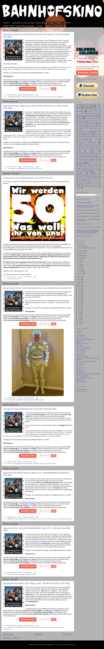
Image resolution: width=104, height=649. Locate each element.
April (80, 267)
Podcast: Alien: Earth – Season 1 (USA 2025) (88, 227)
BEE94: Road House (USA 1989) (84, 224)
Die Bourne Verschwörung (48, 436)
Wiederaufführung (81, 382)
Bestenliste (98, 118)
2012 (17, 519)
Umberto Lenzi (94, 181)
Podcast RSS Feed (81, 391)
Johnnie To (87, 149)
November (82, 250)
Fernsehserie (88, 135)
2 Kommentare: (27, 461)
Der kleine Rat (86, 128)
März (80, 269)
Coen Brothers (20, 168)
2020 (79, 286)
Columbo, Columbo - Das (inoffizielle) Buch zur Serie (18, 26)
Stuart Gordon (68, 519)
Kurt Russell (96, 153)
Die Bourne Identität (28, 436)
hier (28, 427)
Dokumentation (80, 131)
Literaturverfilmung (87, 156)
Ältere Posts (67, 634)
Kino (37, 400)
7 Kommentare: (27, 277)
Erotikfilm (81, 133)
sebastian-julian (59, 644)
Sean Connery (79, 172)
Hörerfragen (79, 144)
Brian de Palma (94, 122)
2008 (79, 314)
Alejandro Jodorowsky (93, 111)
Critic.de (78, 333)
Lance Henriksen (91, 154)
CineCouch (79, 331)
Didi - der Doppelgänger (42, 543)
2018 (79, 291)
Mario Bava (85, 158)
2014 (79, 300)
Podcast (42, 96)
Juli (80, 260)
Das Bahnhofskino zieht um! (84, 202)
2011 (79, 307)
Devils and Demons (81, 337)
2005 (79, 321)
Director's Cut (28, 168)
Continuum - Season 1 (32, 137)
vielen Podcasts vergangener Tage (48, 302)
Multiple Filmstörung (81, 356)
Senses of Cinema (81, 367)
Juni (80, 262)
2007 (79, 317)
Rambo (78, 165)
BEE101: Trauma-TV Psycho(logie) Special (87, 210)
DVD (99, 123)
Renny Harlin (93, 165)
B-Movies (18, 96)
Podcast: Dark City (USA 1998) (84, 236)
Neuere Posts (8, 634)
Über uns (39, 26)
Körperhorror (55, 519)
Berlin (17, 574)
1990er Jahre (11, 400)
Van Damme (95, 183)
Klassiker (78, 151)
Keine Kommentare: (28, 95)
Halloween (78, 141)
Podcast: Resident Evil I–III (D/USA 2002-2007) (88, 216)
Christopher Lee (80, 123)
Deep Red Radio (80, 335)
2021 (79, 284)
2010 (79, 310)
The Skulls (48, 135)
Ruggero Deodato (80, 168)
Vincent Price (92, 185)
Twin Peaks (84, 181)
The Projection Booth (82, 376)
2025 (79, 243)
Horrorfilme (47, 519)
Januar (81, 274)
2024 (79, 277)
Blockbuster (27, 400)
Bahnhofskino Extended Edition (88, 117)
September (82, 255)
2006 (79, 319)
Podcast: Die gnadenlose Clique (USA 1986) (88, 213)
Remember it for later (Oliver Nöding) (86, 361)
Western (87, 186)
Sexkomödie (79, 173)
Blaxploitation (94, 120)
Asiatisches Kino (83, 115)
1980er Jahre (11, 96)
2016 (79, 296)
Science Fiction (49, 96)
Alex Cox (78, 113)
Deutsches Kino (96, 128)
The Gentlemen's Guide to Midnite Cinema (87, 374)
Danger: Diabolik (83, 125)
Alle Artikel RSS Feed (81, 389)
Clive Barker (32, 627)
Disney (95, 130)
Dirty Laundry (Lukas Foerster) (84, 339)
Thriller (78, 180)
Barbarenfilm (89, 118)
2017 (79, 293)
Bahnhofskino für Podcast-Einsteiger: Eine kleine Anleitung (29, 23)
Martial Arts (94, 158)
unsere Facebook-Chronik (34, 264)
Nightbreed (29, 594)
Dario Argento (94, 125)
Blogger (73, 644)
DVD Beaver (79, 341)
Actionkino (79, 111)
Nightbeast (44, 591)
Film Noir (98, 135)
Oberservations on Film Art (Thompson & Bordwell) (87, 358)
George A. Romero (93, 138)
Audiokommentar (93, 115)
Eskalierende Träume (82, 343)
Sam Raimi (90, 168)
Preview (18, 278)
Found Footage (31, 519)
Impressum (48, 26)
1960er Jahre (89, 104)
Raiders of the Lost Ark (50, 49)
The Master (50, 67)
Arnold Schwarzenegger (94, 113)
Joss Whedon (95, 149)
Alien (84, 113)
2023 (79, 279)
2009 (79, 312)
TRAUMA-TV (67, 23)
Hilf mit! (58, 23)
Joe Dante (93, 146)
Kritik (9, 278)
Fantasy (23, 96)
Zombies (78, 188)
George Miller (79, 140)
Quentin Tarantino (93, 163)
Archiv (51, 23)
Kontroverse (80, 153)
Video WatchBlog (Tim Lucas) (84, 378)
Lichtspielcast (79, 354)
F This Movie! (79, 345)
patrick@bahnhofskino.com (11, 264)
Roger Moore (95, 166)
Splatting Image (80, 371)
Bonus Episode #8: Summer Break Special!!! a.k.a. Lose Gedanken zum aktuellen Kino (37, 288)
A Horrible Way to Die (64, 67)
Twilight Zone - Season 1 (56, 131)
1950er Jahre (79, 104)
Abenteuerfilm (93, 110)
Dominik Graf (89, 131)
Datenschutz (59, 26)
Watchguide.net (80, 380)
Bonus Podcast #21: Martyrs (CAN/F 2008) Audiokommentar (87, 220)
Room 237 (37, 434)
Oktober (81, 253)
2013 (21, 400)
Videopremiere (7, 629)
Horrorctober (79, 143)
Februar (81, 272)
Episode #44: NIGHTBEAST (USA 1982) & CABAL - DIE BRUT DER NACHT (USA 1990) (36, 583)
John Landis (88, 148)
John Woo (78, 149)
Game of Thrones (81, 138)
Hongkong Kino (92, 141)
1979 (79, 324)
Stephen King (82, 176)
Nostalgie (37, 96)
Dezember (82, 245)
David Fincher (92, 126)
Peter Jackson (42, 463)
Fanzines (33, 400)
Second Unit (79, 365)
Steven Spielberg (58, 96)
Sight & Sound (80, 369)
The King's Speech (16, 137)
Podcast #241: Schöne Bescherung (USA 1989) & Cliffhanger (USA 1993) (87, 206)
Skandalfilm (93, 173)
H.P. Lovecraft (40, 519)
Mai (80, 264)
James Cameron (85, 146)
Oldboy (78, 161)
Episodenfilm (22, 519)
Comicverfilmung (91, 123)
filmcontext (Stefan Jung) (83, 347)
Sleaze (54, 463)
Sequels (87, 172)
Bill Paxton (83, 120)
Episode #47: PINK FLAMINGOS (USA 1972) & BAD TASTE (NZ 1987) (30, 409)
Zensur (39, 168)
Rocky (99, 165)
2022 (79, 281)
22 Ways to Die (57, 69)
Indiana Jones (30, 96)
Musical (88, 159)
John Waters (29, 463)
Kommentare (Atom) (15, 638)
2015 (79, 298)
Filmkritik (81, 136)
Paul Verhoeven (86, 161)
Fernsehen (79, 135)
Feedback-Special (8, 144)
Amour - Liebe (12, 69)
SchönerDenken (80, 363)
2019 (79, 289)
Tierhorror (88, 180)
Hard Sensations (80, 352)
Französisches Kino (92, 136)
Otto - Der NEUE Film (63, 543)
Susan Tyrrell (79, 178)
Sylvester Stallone (92, 178)
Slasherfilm (79, 175)
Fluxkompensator (81, 350)
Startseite (6, 23)
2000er (18, 400)
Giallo (86, 140)
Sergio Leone (96, 171)
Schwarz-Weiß (80, 170)
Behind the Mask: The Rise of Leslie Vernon (33, 69)
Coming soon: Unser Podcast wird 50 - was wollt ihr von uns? (28, 178)
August (81, 257)
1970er (10, 463)
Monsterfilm (79, 159)
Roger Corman (82, 166)
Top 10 (95, 180)
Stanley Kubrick (96, 175)
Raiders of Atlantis (40, 60)
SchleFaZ (97, 168)
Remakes (84, 165)
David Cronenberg (41, 627)
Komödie (35, 463)
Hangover (37, 135)
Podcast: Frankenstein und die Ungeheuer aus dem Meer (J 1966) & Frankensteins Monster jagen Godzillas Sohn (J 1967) (87, 231)
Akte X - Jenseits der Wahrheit (21, 135)
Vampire (85, 183)
